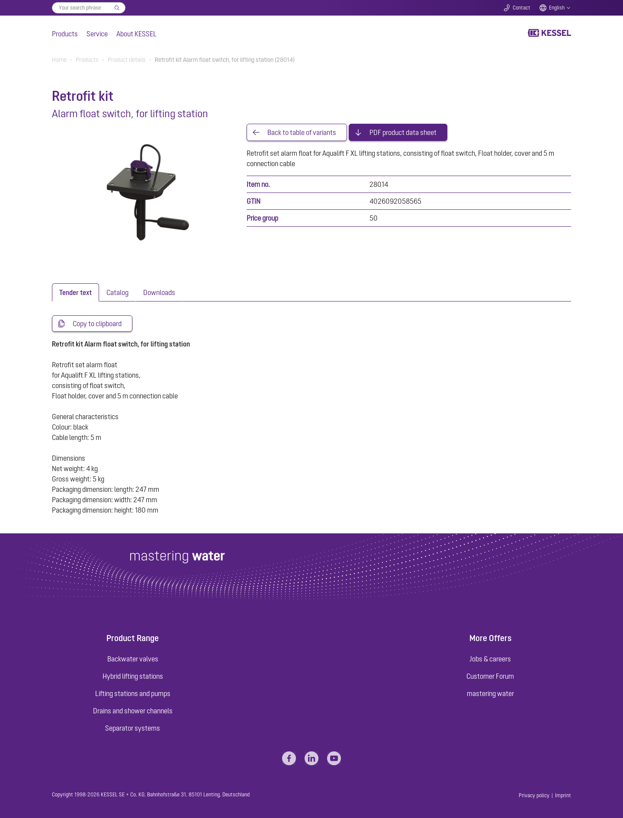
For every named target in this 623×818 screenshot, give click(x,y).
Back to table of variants (301, 132)
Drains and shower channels (133, 711)
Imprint (563, 795)
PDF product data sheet (403, 132)
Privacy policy (534, 795)
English (557, 8)
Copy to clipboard (97, 323)
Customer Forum (490, 676)
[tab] (75, 292)
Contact (521, 8)
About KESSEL (136, 34)
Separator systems (132, 728)
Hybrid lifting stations (133, 676)
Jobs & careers (490, 659)
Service (97, 34)
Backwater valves (132, 659)
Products (65, 34)
